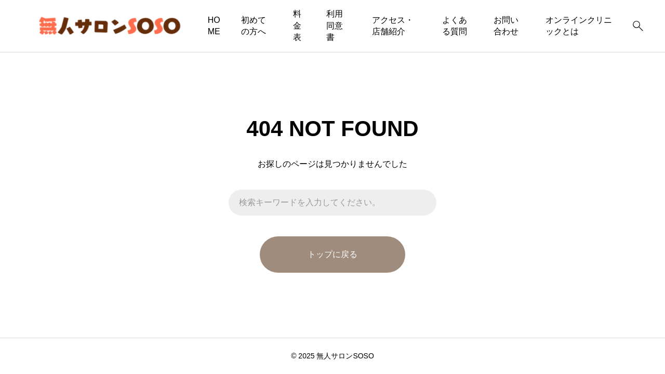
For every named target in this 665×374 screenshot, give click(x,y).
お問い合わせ (506, 26)
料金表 (297, 25)
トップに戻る (332, 254)
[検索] (638, 26)
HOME (214, 26)
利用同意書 (334, 25)
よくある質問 (454, 26)
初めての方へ (253, 26)
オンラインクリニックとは (579, 26)
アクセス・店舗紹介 (393, 26)
